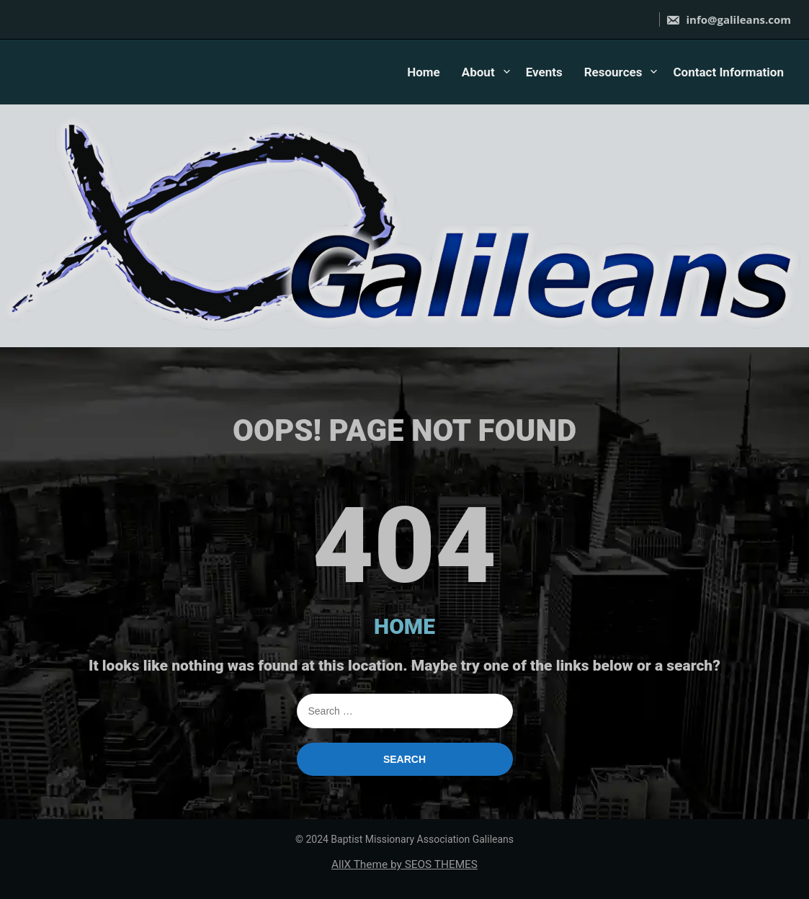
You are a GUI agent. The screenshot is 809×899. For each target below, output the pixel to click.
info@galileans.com (728, 19)
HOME (404, 626)
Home (423, 72)
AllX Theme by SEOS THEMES (404, 864)
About (478, 72)
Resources (613, 72)
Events (544, 72)
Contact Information (728, 72)
